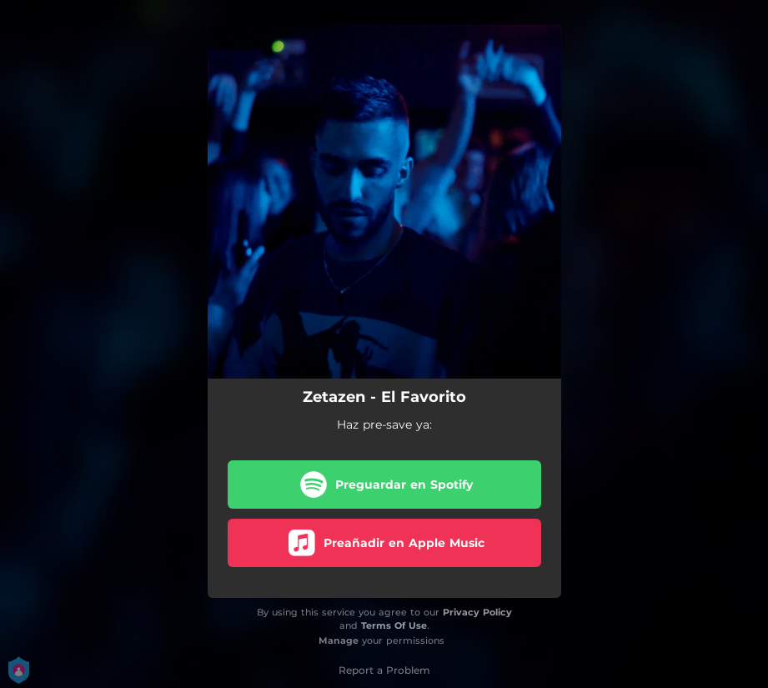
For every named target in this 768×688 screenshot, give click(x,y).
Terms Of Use (394, 625)
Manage (339, 640)
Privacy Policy (477, 612)
